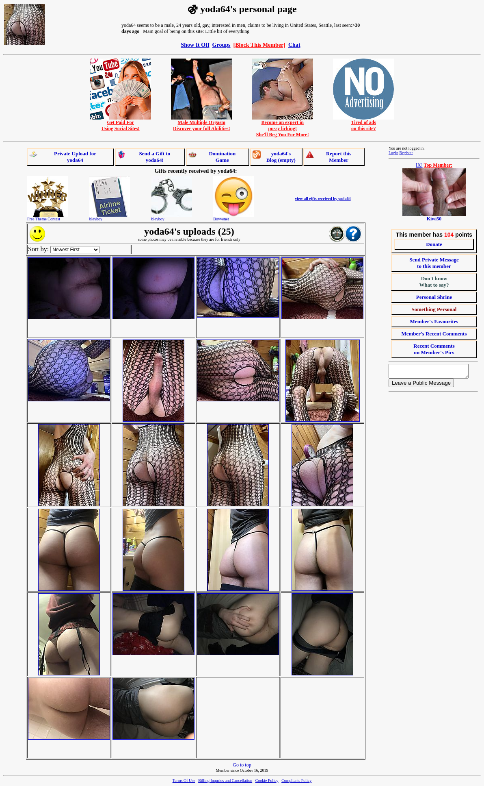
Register (406, 152)
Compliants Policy (296, 780)
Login (393, 152)
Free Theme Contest (43, 219)
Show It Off (195, 44)
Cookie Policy (267, 780)
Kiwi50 (434, 219)
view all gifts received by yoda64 (322, 198)
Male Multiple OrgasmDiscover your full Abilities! (201, 123)
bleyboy (95, 219)
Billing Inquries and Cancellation (225, 780)
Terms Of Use (184, 780)
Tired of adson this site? (363, 123)
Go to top (242, 765)
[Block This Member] (259, 44)
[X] (419, 165)
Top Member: (438, 165)
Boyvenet (221, 219)
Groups (221, 44)
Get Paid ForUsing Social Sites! (120, 123)
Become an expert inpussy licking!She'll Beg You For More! (282, 126)
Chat (294, 44)
